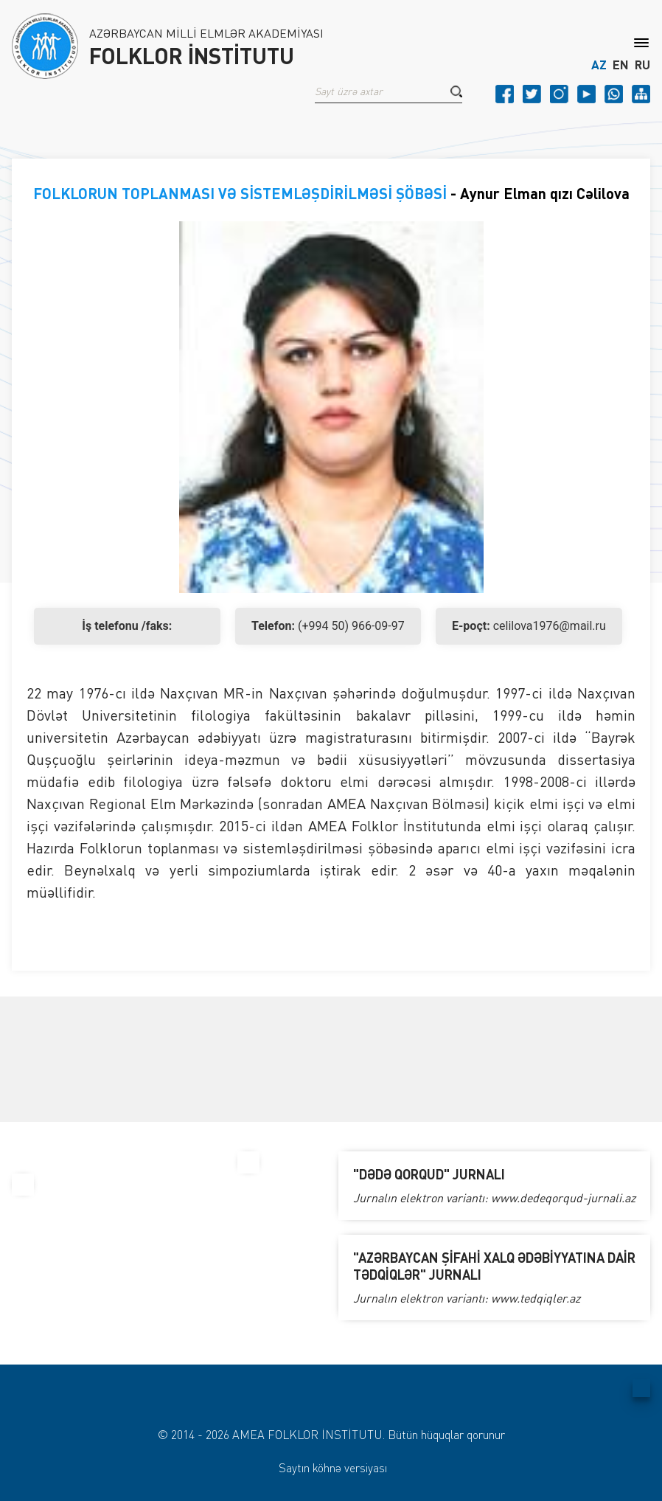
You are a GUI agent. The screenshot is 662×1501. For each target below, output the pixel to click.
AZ (599, 65)
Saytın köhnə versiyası (333, 1467)
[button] (456, 91)
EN (621, 65)
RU (642, 65)
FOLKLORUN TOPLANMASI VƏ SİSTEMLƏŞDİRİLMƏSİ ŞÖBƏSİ (240, 193)
